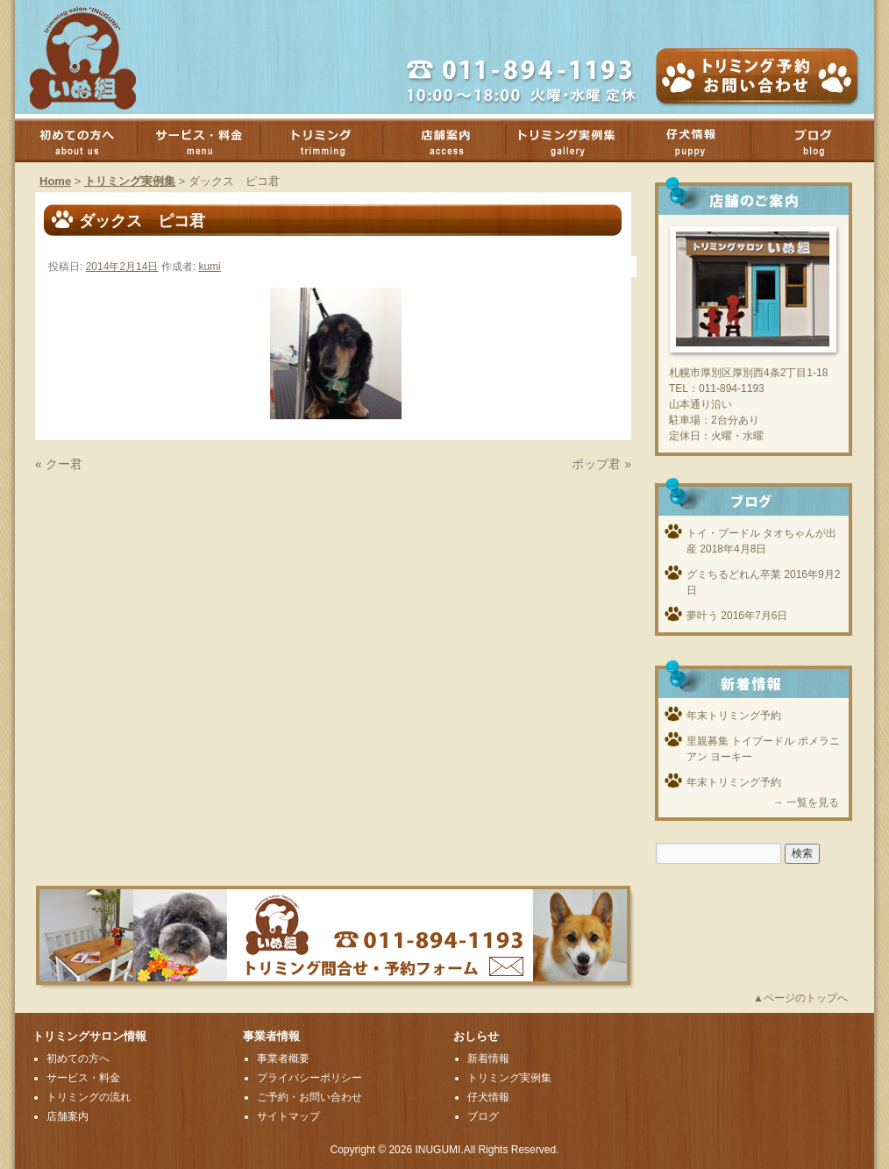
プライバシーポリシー (309, 1078)
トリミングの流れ (88, 1097)
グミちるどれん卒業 (733, 574)
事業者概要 (283, 1058)
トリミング (330, 140)
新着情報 (488, 1058)
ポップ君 (596, 464)
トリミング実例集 (576, 140)
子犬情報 (699, 140)
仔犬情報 (488, 1097)
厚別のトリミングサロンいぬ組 (98, 57)
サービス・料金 (208, 140)
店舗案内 (453, 140)
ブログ (483, 1116)
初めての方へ (85, 140)
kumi (209, 266)
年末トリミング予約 (733, 715)
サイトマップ (288, 1116)
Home (55, 181)
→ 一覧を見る (806, 802)
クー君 (64, 464)
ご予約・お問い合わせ (309, 1097)
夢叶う (702, 615)
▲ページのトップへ (800, 998)
